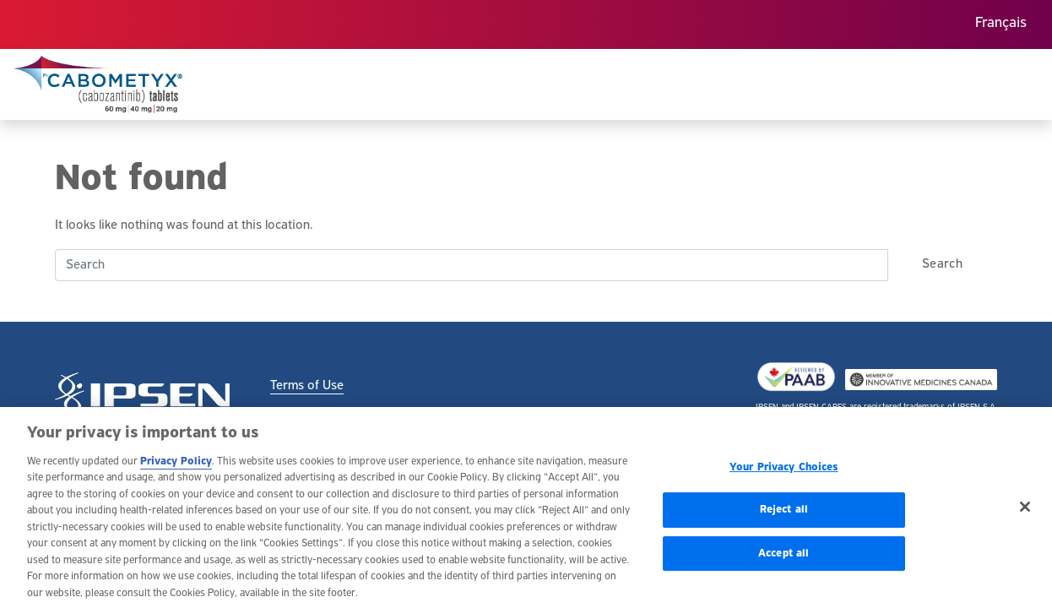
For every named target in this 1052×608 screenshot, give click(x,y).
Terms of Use (307, 386)
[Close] (1025, 510)
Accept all (783, 556)
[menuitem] (1001, 24)
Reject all (784, 513)
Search (942, 264)
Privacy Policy (176, 464)
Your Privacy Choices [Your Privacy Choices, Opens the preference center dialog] (783, 470)
